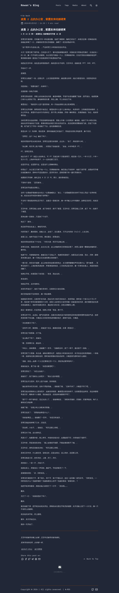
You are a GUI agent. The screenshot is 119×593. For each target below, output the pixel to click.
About (83, 5)
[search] (91, 5)
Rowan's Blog (30, 5)
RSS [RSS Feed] (67, 589)
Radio (75, 5)
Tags (67, 5)
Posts (58, 5)
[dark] (96, 5)
